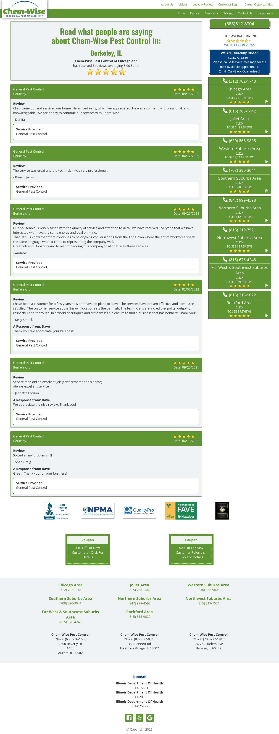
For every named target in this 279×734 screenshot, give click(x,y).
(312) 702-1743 (239, 81)
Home (181, 13)
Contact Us (245, 13)
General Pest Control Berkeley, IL (28, 91)
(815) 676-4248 (239, 259)
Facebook (129, 718)
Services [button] (211, 13)
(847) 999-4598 (239, 200)
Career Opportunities (259, 4)
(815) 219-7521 (239, 229)
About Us (167, 4)
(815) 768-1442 (239, 111)
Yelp (139, 718)
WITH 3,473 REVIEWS (239, 45)
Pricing (227, 13)
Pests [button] (195, 13)
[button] (239, 95)
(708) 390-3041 (239, 170)
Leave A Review (203, 4)
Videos (183, 4)
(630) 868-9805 (239, 140)
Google (150, 718)
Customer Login (228, 4)
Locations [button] (265, 13)
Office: (70, 639)
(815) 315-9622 (239, 294)
